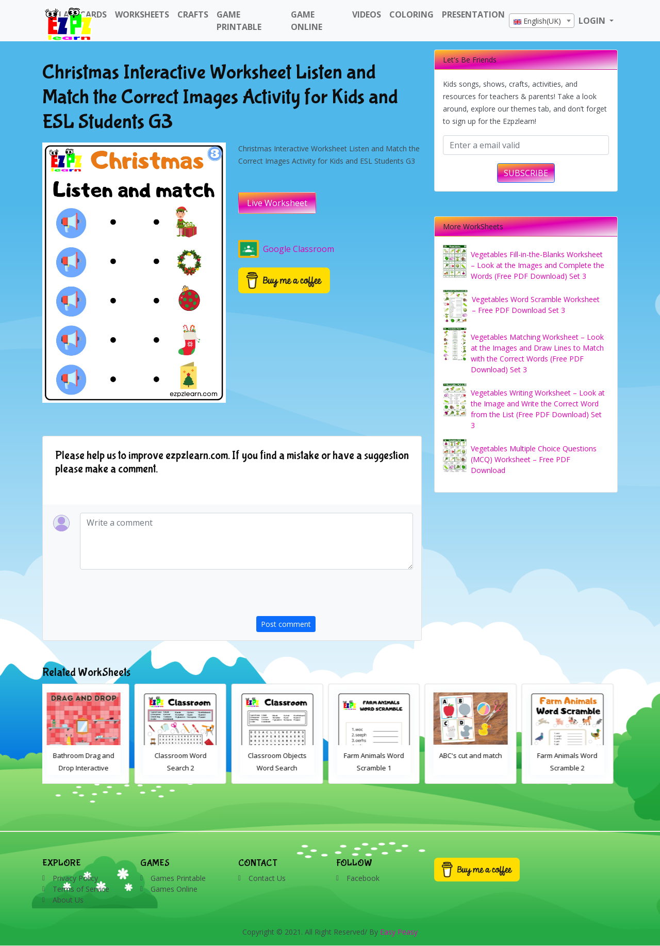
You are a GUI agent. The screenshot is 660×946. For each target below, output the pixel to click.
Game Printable (239, 21)
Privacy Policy (75, 878)
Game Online (306, 21)
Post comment (286, 624)
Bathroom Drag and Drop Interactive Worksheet (88, 768)
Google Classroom (286, 249)
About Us (68, 900)
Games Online (174, 889)
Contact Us (267, 878)
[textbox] (541, 21)
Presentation (473, 14)
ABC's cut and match (475, 755)
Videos (366, 14)
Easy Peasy (399, 932)
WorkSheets (142, 14)
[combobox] (541, 20)
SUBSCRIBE (526, 173)
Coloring (411, 14)
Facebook (363, 878)
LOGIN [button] (593, 20)
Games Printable (178, 878)
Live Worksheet (277, 203)
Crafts (192, 14)
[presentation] (334, 596)
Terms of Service (81, 889)
